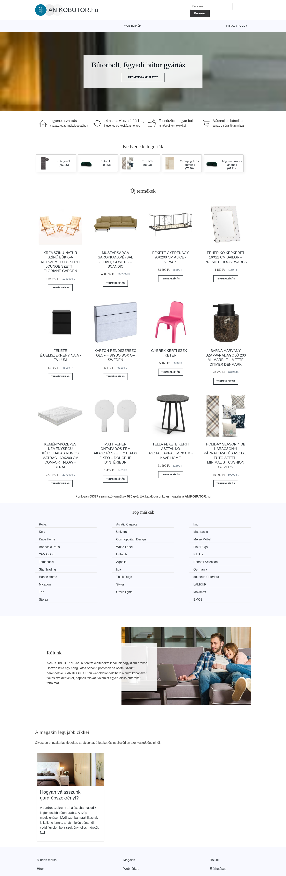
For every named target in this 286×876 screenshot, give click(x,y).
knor (154, 524)
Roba (43, 524)
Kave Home (159, 531)
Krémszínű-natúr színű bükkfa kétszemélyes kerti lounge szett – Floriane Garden (60, 262)
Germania (47, 561)
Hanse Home (104, 561)
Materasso (102, 531)
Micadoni (46, 568)
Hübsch (100, 546)
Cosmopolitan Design (221, 531)
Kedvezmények (47, 853)
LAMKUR (157, 568)
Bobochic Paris (105, 539)
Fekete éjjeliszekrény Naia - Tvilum (60, 355)
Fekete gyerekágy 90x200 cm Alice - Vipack (170, 257)
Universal (46, 531)
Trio (208, 568)
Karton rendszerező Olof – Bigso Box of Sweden (115, 355)
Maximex (101, 575)
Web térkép (132, 25)
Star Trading (159, 553)
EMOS (210, 575)
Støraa (155, 575)
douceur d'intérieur (219, 561)
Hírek (40, 844)
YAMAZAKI (47, 546)
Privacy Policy (236, 25)
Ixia (208, 553)
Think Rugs (158, 561)
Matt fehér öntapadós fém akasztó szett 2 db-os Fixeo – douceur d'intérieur (115, 453)
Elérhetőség (218, 844)
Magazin (129, 835)
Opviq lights (48, 575)
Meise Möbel (49, 539)
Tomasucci (213, 546)
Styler (99, 568)
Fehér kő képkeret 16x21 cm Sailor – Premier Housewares (226, 257)
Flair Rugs (213, 539)
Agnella (45, 553)
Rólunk (215, 835)
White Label (159, 539)
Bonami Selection (107, 553)
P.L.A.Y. (156, 546)
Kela (209, 524)
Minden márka (47, 835)
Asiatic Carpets (105, 524)
